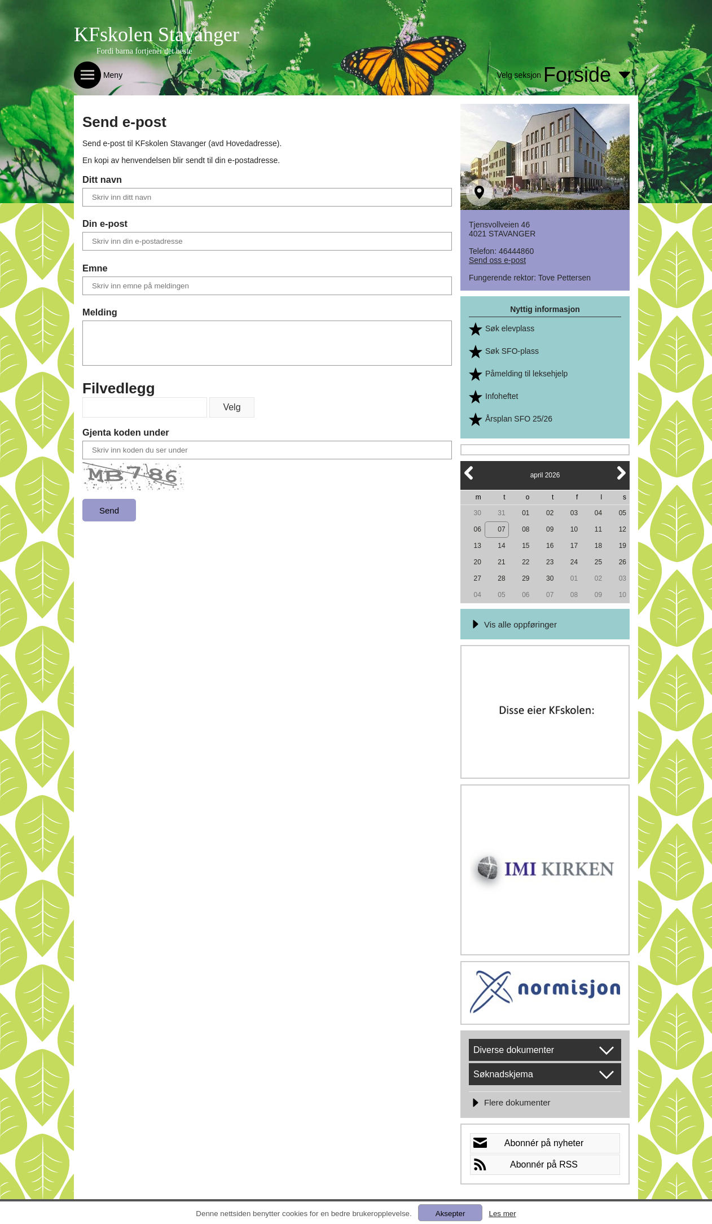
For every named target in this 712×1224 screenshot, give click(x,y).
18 (598, 546)
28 (501, 578)
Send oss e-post (497, 260)
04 (598, 513)
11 (598, 529)
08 (525, 529)
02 (549, 513)
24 (574, 562)
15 (525, 546)
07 (501, 529)
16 (549, 546)
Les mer (502, 1213)
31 (501, 513)
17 (574, 546)
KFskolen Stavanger (156, 34)
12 (622, 529)
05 (622, 513)
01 (525, 513)
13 (477, 546)
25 (598, 562)
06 (477, 529)
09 (549, 529)
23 (549, 562)
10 (574, 529)
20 (477, 562)
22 (525, 562)
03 (574, 513)
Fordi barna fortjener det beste (144, 51)
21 (501, 562)
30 (477, 513)
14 (501, 546)
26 (622, 562)
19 (622, 546)
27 (477, 578)
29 (525, 578)
